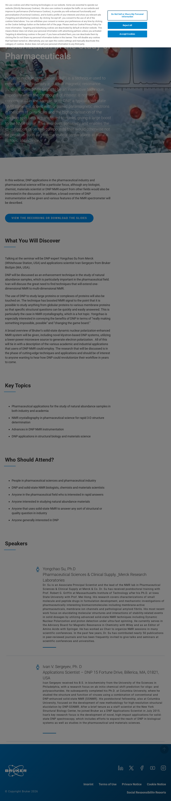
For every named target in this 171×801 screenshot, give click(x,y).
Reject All (127, 25)
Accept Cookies (127, 34)
